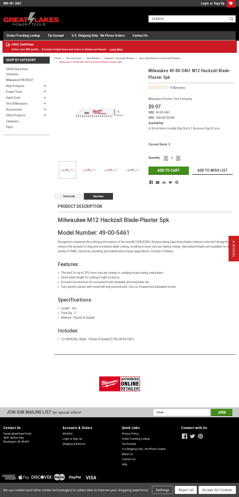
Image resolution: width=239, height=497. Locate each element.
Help (124, 464)
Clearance (12, 121)
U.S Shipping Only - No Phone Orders (144, 449)
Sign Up (219, 3)
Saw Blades (93, 58)
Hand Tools (13, 98)
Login (205, 3)
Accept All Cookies (217, 489)
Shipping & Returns (74, 443)
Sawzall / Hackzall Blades (119, 58)
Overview (69, 196)
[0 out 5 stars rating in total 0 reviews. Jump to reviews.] (166, 87)
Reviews (98, 196)
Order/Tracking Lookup (23, 36)
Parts (9, 127)
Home (58, 58)
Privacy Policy (130, 433)
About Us (127, 454)
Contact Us (140, 36)
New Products (15, 86)
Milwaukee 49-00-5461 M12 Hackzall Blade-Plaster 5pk (90, 62)
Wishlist (68, 433)
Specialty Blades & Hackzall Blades (159, 58)
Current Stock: (159, 144)
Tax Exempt (56, 36)
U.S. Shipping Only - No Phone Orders (98, 36)
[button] (234, 248)
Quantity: (154, 157)
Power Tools (14, 92)
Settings (162, 489)
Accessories (14, 109)
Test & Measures (17, 103)
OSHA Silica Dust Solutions (17, 71)
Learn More (116, 49)
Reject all (185, 489)
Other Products (16, 115)
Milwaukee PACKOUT (19, 80)
